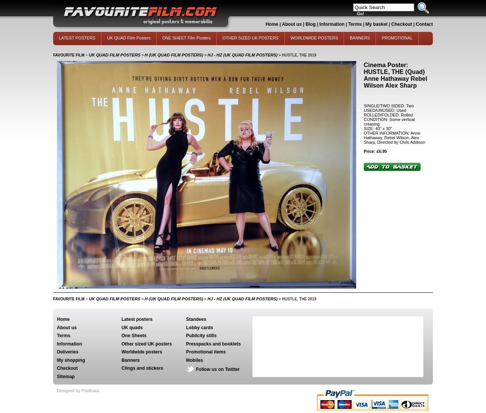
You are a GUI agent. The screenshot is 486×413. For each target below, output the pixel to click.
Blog (311, 24)
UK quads (132, 327)
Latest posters (137, 319)
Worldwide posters (142, 352)
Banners (131, 360)
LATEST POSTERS (77, 38)
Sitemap (66, 376)
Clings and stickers (142, 368)
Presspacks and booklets (213, 344)
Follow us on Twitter (218, 369)
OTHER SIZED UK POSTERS (250, 38)
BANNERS (360, 38)
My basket (377, 24)
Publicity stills (201, 335)
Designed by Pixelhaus (78, 390)
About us (292, 24)
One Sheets (134, 335)
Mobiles (194, 360)
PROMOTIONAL (397, 38)
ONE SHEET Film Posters (186, 38)
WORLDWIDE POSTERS (314, 38)
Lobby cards (199, 327)
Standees (196, 319)
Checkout (402, 24)
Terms (354, 24)
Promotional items (206, 352)
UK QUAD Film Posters (128, 38)
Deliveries (68, 352)
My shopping (71, 360)
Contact (424, 24)
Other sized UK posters (147, 344)
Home (272, 24)
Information (331, 24)
